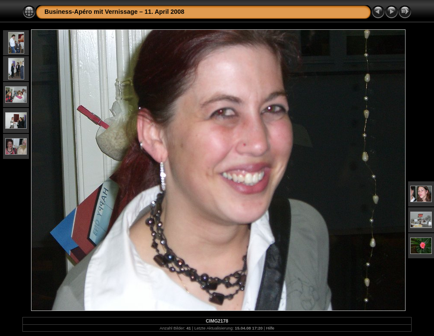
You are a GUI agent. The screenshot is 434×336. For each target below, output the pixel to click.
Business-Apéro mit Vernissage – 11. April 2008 (114, 11)
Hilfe (270, 328)
